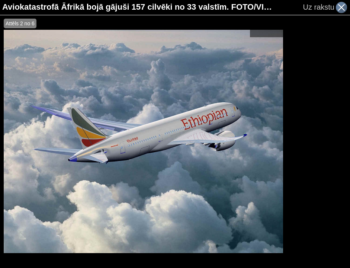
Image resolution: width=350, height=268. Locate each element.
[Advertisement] (316, 141)
